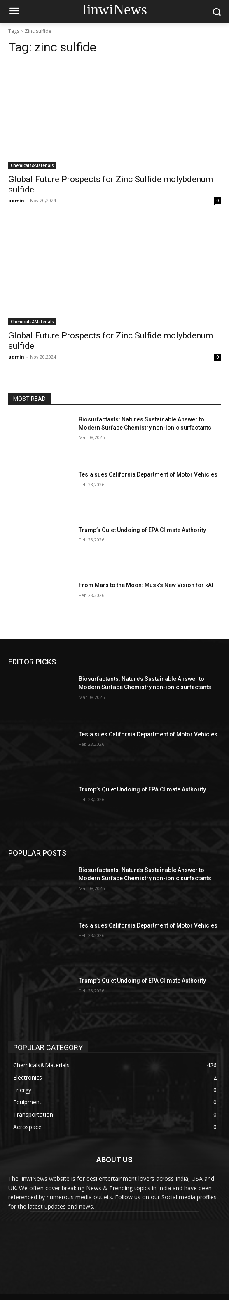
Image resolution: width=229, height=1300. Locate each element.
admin (16, 200)
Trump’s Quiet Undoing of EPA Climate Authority (142, 530)
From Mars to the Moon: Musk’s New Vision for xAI (146, 585)
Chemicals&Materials (32, 165)
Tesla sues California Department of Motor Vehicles (148, 474)
